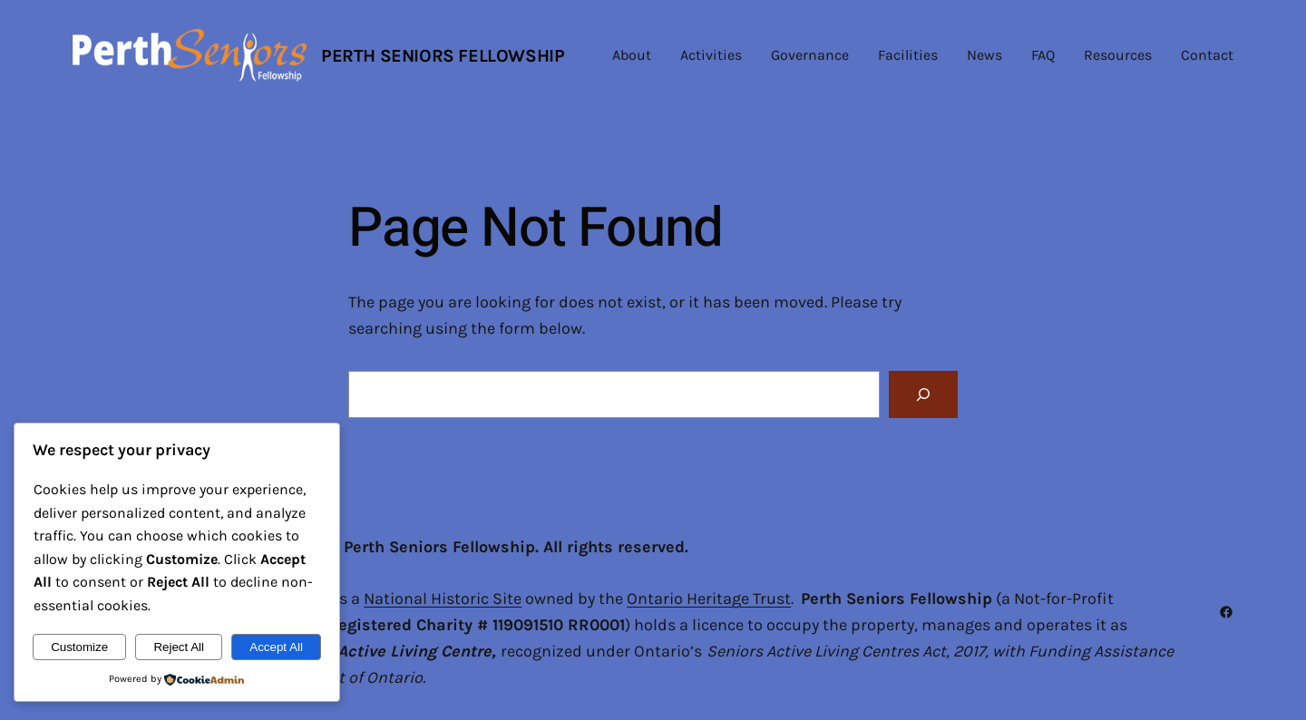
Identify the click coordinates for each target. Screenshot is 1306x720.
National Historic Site (442, 598)
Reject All (178, 647)
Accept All (276, 647)
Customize (79, 647)
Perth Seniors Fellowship (442, 55)
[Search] (923, 394)
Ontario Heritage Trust (709, 598)
